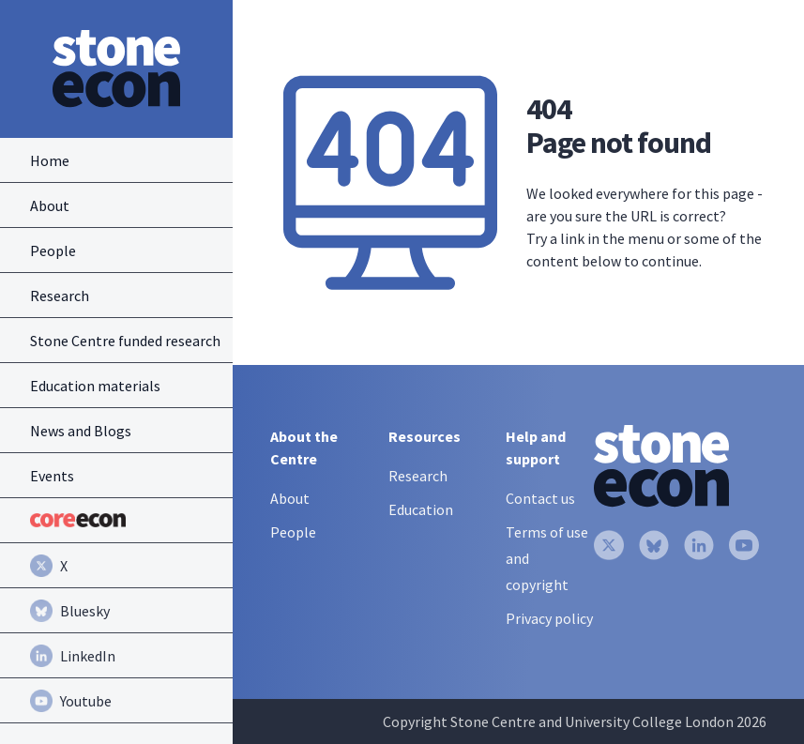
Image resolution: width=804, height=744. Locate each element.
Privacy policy (549, 618)
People (293, 532)
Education (420, 509)
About (290, 498)
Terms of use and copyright (547, 558)
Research (418, 475)
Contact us (540, 498)
